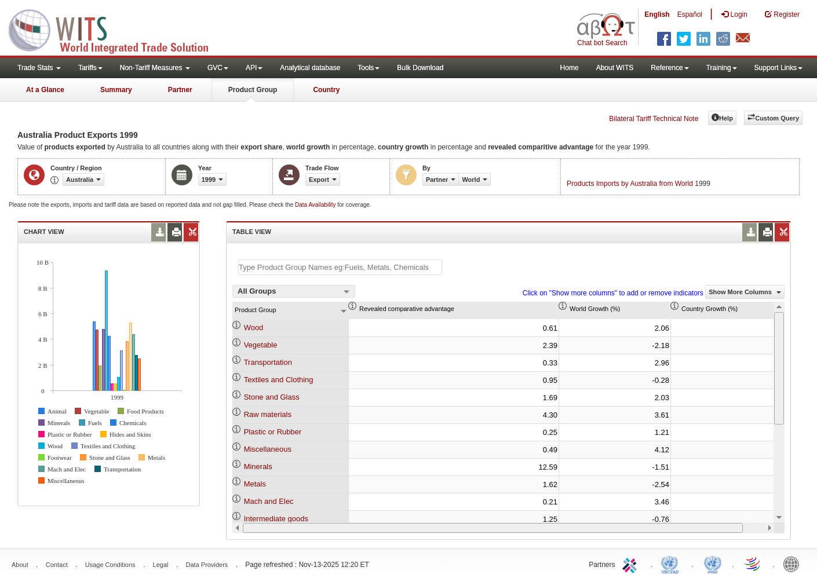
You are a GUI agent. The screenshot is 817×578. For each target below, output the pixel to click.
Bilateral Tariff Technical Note (653, 119)
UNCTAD (672, 563)
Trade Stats (39, 68)
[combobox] (293, 291)
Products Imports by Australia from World (630, 184)
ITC (631, 563)
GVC (217, 68)
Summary (116, 90)
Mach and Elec (269, 501)
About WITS (615, 68)
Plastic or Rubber (273, 431)
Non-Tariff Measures (155, 68)
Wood (254, 327)
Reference (669, 68)
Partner (180, 90)
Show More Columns (745, 291)
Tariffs (90, 68)
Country (326, 90)
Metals (255, 484)
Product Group (253, 90)
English (656, 14)
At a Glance (45, 90)
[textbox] (340, 267)
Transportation (268, 362)
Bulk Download (420, 68)
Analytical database (310, 68)
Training (721, 68)
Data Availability (316, 205)
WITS (116, 29)
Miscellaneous (267, 449)
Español (689, 14)
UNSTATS (712, 563)
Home (569, 68)
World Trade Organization (753, 563)
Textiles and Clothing (278, 379)
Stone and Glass (272, 397)
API (254, 68)
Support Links (778, 68)
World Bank (793, 563)
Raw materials (267, 414)
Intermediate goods (276, 518)
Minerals (258, 466)
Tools (369, 68)
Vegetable (261, 345)
